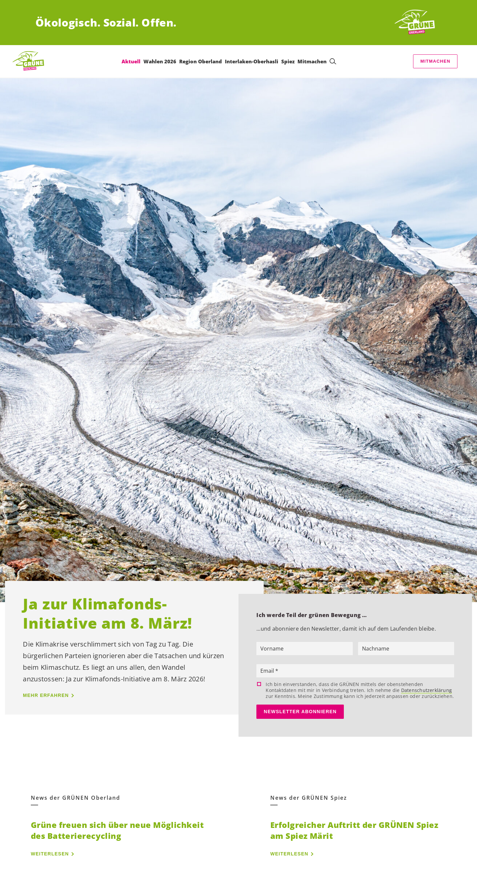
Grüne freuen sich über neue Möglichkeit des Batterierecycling (117, 830)
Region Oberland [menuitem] (200, 61)
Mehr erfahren (46, 695)
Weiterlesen (50, 853)
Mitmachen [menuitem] (312, 61)
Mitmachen (435, 61)
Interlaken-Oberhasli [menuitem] (251, 61)
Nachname (375, 648)
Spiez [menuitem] (288, 61)
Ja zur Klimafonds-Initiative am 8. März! (107, 613)
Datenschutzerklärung (426, 690)
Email (267, 670)
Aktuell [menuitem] (131, 61)
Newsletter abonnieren (300, 711)
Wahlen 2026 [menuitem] (159, 61)
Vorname (272, 648)
